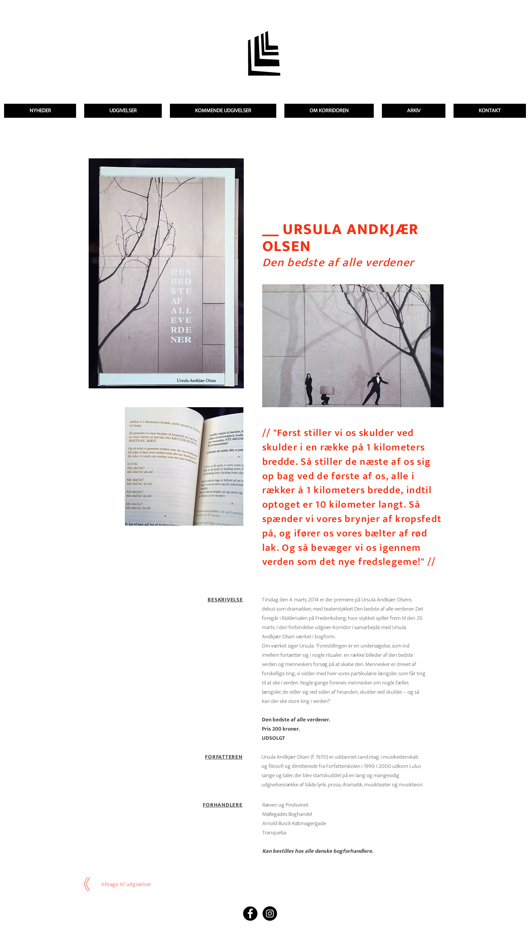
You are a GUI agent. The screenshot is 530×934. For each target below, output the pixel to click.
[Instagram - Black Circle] (270, 913)
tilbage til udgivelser (127, 884)
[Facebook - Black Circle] (250, 913)
